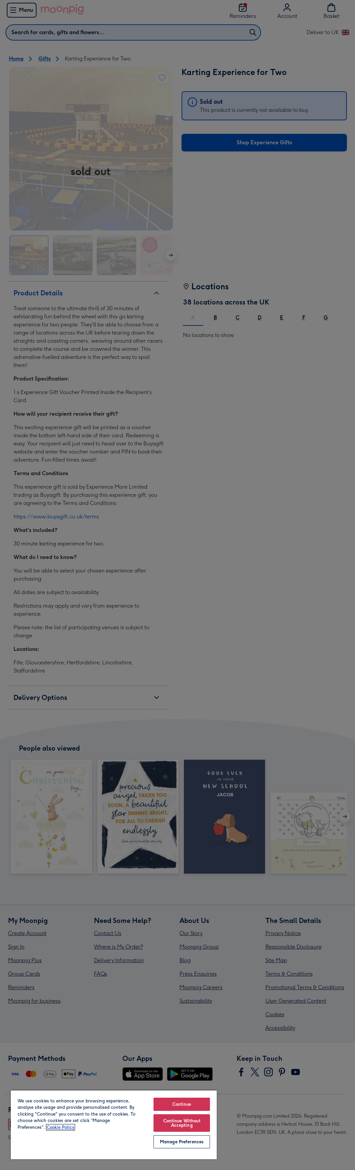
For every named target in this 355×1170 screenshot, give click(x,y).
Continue (181, 1104)
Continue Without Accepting (181, 1123)
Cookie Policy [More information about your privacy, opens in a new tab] (60, 1127)
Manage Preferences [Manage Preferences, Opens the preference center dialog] (182, 1141)
